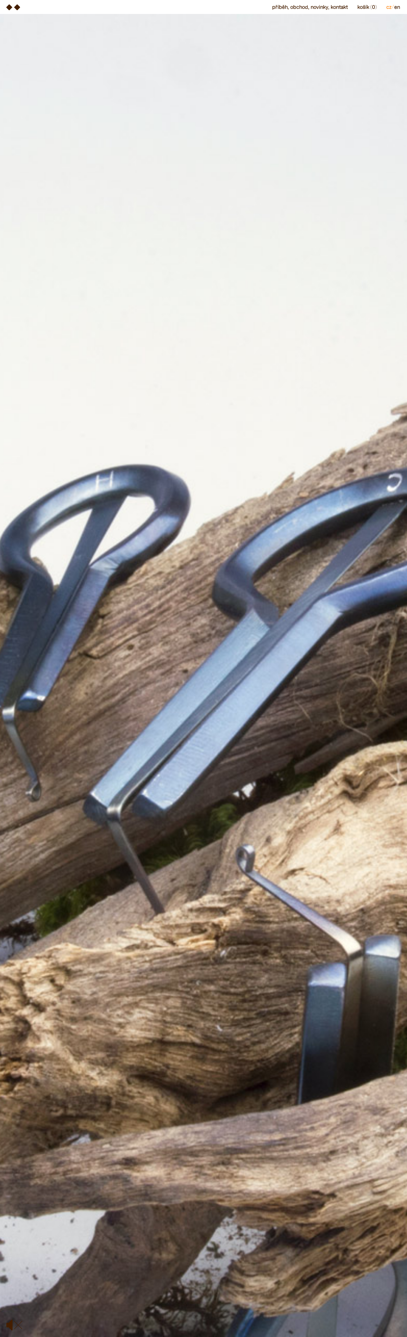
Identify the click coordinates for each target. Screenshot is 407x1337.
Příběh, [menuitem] (280, 7)
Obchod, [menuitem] (299, 7)
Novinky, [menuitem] (320, 7)
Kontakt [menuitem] (339, 7)
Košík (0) (367, 7)
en (397, 7)
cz (388, 7)
